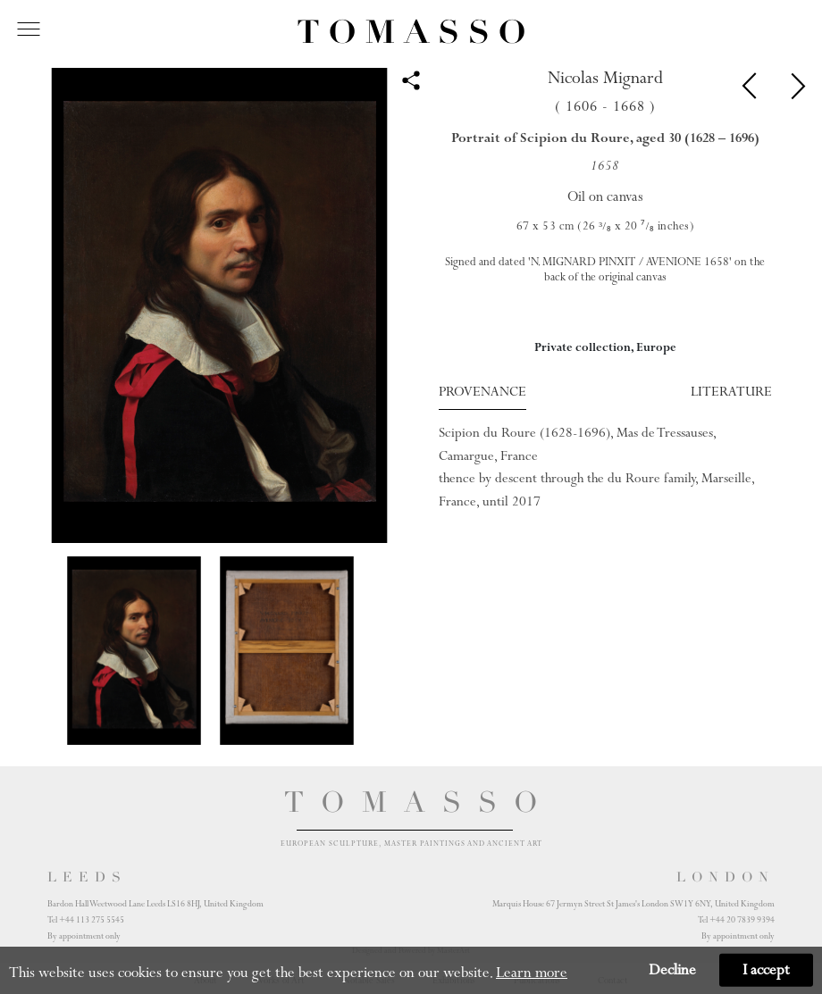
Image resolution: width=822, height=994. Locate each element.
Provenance (482, 391)
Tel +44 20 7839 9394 (736, 919)
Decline (672, 970)
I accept (766, 970)
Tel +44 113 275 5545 (85, 919)
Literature (731, 391)
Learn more (531, 972)
